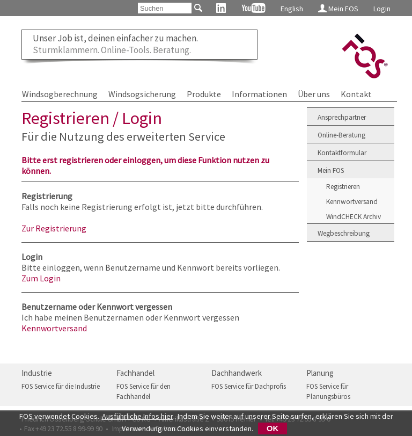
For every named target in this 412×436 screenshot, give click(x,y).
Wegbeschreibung (344, 233)
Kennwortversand (54, 328)
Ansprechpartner (342, 117)
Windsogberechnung (60, 94)
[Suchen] (165, 8)
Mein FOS (338, 8)
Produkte (204, 94)
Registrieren (343, 186)
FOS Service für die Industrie (60, 386)
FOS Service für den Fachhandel (143, 392)
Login (382, 8)
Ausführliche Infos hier (137, 416)
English (292, 8)
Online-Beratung (341, 135)
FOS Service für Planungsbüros (328, 392)
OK (272, 428)
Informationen (259, 94)
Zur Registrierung (53, 228)
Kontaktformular (342, 152)
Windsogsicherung (142, 94)
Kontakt (356, 94)
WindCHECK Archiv (353, 216)
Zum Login (41, 278)
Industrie (36, 373)
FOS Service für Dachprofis (248, 386)
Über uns (314, 94)
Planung (320, 373)
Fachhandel (135, 373)
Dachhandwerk (236, 373)
